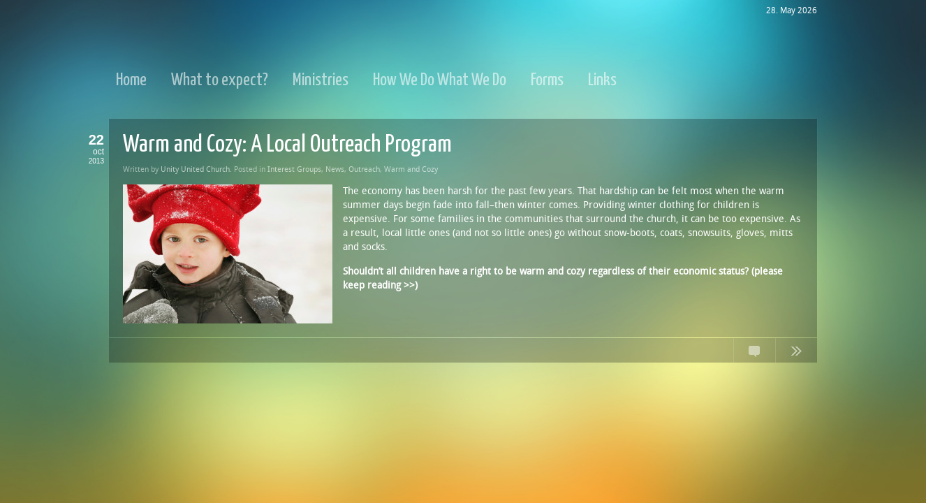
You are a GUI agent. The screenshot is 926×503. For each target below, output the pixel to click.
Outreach (364, 169)
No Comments (754, 353)
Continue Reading (796, 353)
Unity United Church (195, 169)
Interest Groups (294, 169)
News (334, 169)
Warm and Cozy (411, 169)
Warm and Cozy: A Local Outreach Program (287, 144)
